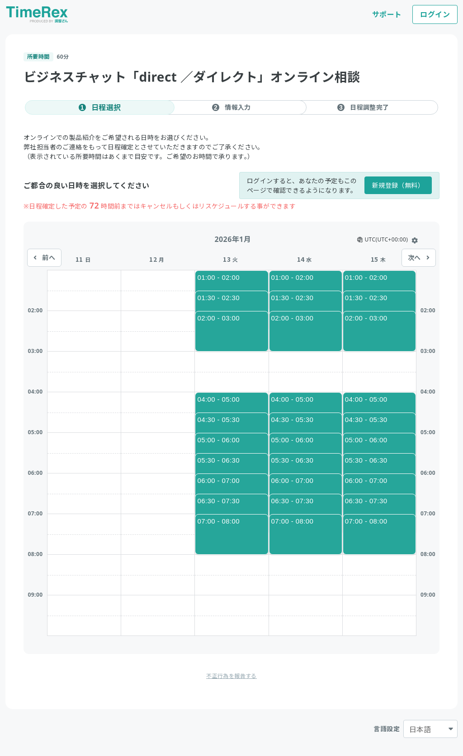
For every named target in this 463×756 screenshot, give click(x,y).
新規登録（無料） (398, 185)
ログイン (435, 14)
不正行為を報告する (231, 676)
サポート (387, 14)
